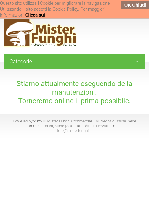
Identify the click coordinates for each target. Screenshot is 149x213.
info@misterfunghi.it (74, 130)
